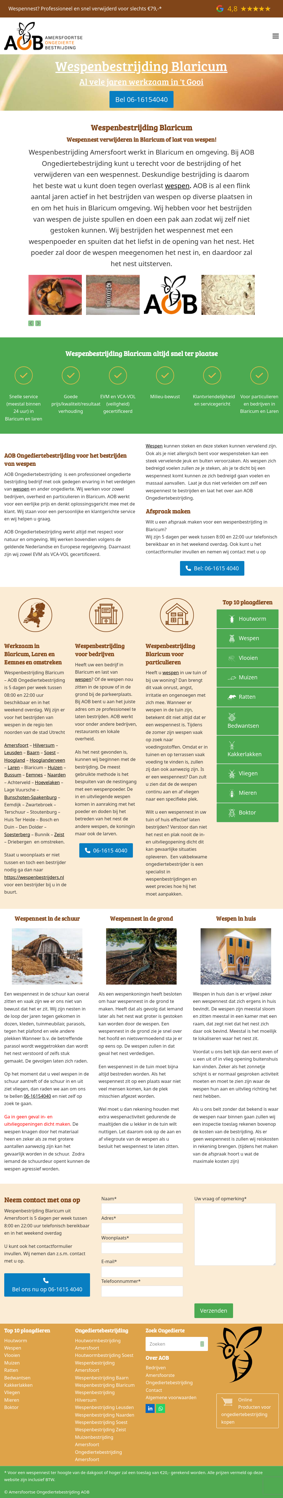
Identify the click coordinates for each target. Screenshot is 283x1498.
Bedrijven (156, 1368)
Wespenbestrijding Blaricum (105, 1385)
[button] (276, 36)
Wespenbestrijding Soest (101, 1422)
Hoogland (14, 760)
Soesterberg (17, 834)
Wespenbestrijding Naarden (104, 1415)
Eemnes (34, 775)
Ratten (11, 1370)
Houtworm (15, 1340)
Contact (154, 1390)
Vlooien (12, 1355)
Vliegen (12, 1392)
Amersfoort (16, 745)
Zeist (59, 834)
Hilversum (43, 745)
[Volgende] (38, 323)
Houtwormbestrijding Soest (104, 1355)
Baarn (33, 752)
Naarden (56, 775)
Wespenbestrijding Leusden (104, 1407)
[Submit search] (202, 1344)
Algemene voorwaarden (171, 1397)
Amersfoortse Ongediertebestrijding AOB (49, 1492)
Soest (50, 752)
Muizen (12, 1363)
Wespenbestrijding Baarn (102, 1378)
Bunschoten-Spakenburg (30, 797)
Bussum (12, 775)
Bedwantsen (17, 1378)
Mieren (11, 1400)
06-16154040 (37, 1096)
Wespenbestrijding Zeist (100, 1429)
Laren (14, 767)
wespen (177, 185)
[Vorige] (31, 323)
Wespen (154, 446)
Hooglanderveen (47, 760)
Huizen (55, 767)
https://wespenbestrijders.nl (34, 877)
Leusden (13, 752)
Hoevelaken (47, 782)
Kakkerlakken (18, 1385)
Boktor (11, 1407)
